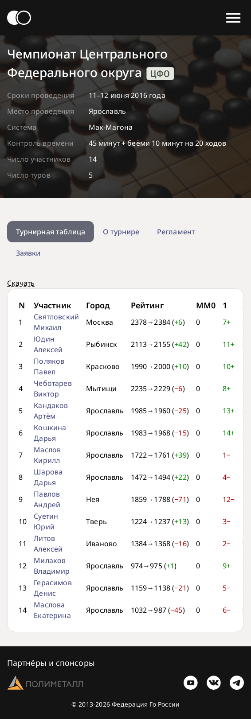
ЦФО (160, 73)
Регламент (176, 232)
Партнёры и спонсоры (51, 662)
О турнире (121, 232)
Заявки (28, 253)
